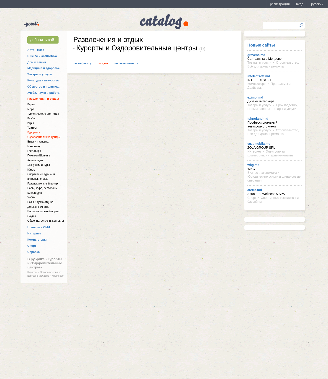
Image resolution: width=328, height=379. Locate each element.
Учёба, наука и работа (43, 92)
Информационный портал (43, 211)
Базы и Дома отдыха (40, 202)
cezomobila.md (258, 143)
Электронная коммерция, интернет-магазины (270, 153)
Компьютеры (37, 239)
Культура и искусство (43, 80)
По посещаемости (126, 63)
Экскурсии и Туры (38, 164)
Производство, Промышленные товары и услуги (272, 107)
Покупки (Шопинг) (38, 155)
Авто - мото (35, 50)
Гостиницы (34, 151)
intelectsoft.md (258, 76)
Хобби (31, 197)
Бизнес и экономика (42, 56)
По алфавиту (82, 63)
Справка (33, 252)
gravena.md (256, 55)
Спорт (31, 245)
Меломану (34, 146)
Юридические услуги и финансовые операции (274, 178)
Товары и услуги (39, 74)
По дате (103, 63)
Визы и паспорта (38, 141)
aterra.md (254, 190)
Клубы (31, 118)
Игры (30, 123)
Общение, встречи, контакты (45, 220)
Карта (31, 104)
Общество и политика (43, 86)
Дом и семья (36, 62)
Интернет (34, 233)
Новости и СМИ (38, 227)
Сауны (31, 216)
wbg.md (253, 165)
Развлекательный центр (42, 183)
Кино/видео (34, 193)
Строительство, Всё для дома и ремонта (273, 64)
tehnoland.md (257, 118)
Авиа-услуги (35, 160)
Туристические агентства (43, 113)
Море (30, 109)
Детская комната (38, 206)
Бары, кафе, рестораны (42, 188)
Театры (32, 127)
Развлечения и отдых (43, 98)
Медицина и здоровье (43, 68)
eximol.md (255, 97)
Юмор (31, 169)
